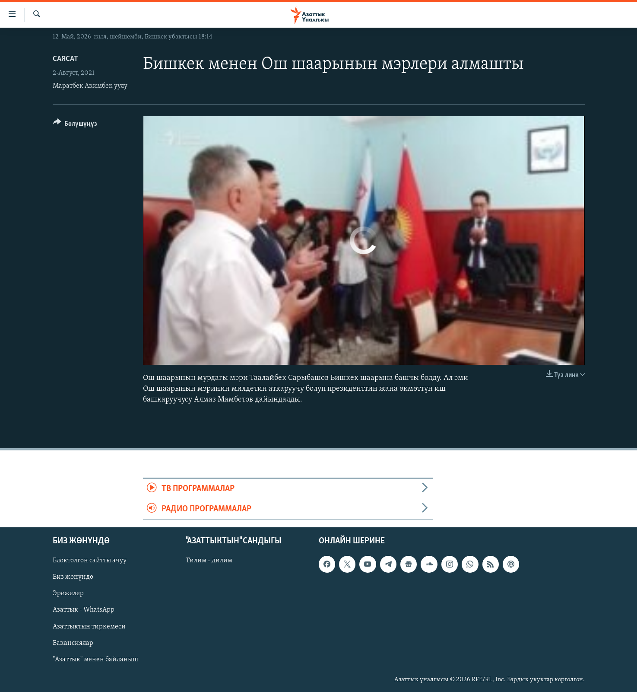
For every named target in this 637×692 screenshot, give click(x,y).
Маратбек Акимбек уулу (90, 86)
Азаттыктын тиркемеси (89, 626)
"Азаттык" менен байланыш (95, 659)
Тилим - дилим (209, 561)
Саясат (65, 59)
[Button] (75, 125)
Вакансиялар (73, 643)
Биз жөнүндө (73, 577)
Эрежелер (68, 593)
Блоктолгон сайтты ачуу (90, 561)
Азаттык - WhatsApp (83, 610)
